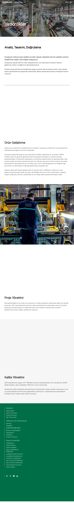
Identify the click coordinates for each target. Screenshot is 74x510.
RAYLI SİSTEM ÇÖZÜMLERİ (14, 460)
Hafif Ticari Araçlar (11, 413)
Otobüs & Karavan (11, 415)
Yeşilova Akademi (11, 447)
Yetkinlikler (9, 425)
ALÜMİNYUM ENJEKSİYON (14, 456)
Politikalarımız (10, 443)
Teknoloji (8, 423)
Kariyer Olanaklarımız (12, 449)
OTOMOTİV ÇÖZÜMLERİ (13, 458)
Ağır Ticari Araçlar (11, 417)
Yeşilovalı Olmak (10, 445)
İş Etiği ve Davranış (11, 437)
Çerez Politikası (10, 467)
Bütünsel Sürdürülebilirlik (13, 430)
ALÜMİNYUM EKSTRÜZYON (14, 454)
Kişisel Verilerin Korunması (13, 465)
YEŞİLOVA (9, 451)
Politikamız (9, 434)
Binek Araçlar (10, 411)
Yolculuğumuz (10, 432)
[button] (68, 2)
